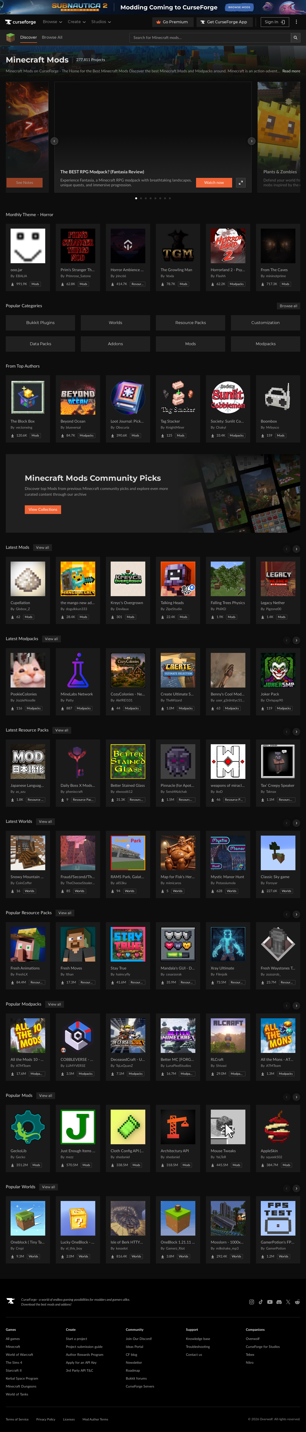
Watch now (214, 183)
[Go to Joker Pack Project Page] (278, 681)
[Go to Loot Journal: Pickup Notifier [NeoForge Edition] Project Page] (128, 409)
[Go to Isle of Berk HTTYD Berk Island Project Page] (128, 1229)
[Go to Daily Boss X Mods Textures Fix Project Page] (78, 773)
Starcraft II (14, 1370)
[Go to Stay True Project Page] (128, 955)
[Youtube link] (270, 1302)
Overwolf (253, 1339)
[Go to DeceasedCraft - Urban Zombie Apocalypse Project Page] (128, 1047)
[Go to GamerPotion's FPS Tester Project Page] (278, 1229)
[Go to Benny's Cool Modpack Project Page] (228, 681)
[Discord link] (279, 1302)
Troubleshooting (198, 1347)
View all (42, 547)
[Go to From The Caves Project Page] (278, 257)
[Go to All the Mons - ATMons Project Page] (278, 1047)
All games (13, 1339)
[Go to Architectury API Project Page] (178, 1138)
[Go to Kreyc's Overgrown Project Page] (128, 590)
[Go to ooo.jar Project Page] (28, 257)
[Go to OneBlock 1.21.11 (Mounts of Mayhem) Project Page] (178, 1229)
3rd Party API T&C (79, 1370)
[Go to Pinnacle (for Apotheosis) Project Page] (178, 773)
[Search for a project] (210, 38)
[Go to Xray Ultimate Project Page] (228, 955)
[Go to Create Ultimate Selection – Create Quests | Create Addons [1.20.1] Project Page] (178, 681)
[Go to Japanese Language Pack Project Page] (28, 773)
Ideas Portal (134, 1347)
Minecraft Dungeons (21, 1386)
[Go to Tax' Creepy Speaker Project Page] (278, 773)
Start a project (76, 1339)
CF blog (131, 1355)
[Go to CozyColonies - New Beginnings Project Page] (128, 681)
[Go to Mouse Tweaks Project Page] (228, 1138)
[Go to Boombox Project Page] (278, 409)
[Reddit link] (297, 1302)
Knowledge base (198, 1339)
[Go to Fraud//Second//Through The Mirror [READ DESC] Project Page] (78, 864)
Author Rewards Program (84, 1355)
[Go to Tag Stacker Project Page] (178, 409)
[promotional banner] (153, 7)
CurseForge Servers (140, 1386)
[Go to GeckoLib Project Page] (28, 1138)
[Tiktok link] (261, 1302)
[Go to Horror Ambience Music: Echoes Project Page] (128, 257)
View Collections (43, 510)
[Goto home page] (21, 22)
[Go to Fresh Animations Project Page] (28, 955)
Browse (53, 21)
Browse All (52, 37)
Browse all (288, 306)
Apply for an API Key (81, 1362)
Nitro (250, 1362)
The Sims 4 (14, 1362)
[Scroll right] (296, 549)
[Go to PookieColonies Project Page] (28, 681)
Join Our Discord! (139, 1339)
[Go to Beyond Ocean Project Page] (78, 409)
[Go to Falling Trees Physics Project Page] (228, 590)
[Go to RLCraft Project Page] (228, 1047)
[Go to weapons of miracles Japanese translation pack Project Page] (228, 773)
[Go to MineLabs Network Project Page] (78, 681)
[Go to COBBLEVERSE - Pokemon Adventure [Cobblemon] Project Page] (78, 1047)
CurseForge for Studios (263, 1347)
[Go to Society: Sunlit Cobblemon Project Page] (228, 409)
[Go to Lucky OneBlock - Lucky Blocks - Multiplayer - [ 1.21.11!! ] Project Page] (78, 1229)
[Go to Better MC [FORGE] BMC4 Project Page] (178, 1047)
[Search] (295, 38)
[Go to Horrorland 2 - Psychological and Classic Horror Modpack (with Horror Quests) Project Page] (228, 257)
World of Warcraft (19, 1355)
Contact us (194, 1355)
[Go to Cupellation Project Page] (28, 590)
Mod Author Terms (95, 1419)
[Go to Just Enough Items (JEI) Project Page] (78, 1138)
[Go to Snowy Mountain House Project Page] (28, 864)
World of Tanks (17, 1394)
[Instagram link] (252, 1302)
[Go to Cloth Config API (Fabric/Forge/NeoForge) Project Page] (128, 1138)
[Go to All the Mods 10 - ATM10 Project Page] (28, 1047)
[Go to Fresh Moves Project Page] (78, 955)
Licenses (69, 1419)
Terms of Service (17, 1419)
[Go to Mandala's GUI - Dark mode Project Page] (178, 955)
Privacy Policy (45, 1419)
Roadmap (133, 1370)
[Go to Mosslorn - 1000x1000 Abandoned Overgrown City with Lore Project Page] (228, 1229)
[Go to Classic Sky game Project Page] (278, 864)
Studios (101, 21)
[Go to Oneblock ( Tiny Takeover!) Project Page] (28, 1229)
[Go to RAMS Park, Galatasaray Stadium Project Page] (128, 864)
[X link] (288, 1302)
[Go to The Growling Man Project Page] (178, 257)
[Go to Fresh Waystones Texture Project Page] (278, 955)
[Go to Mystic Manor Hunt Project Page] (228, 864)
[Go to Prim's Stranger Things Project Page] (78, 257)
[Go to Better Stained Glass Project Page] (128, 773)
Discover (28, 37)
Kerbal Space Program (22, 1378)
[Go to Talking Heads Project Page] (178, 590)
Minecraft (13, 1347)
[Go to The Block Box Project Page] (28, 409)
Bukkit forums (136, 1378)
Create (77, 21)
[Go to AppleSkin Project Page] (278, 1138)
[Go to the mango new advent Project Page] (78, 590)
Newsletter (134, 1362)
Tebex (250, 1355)
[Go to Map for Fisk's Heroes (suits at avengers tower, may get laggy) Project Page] (178, 864)
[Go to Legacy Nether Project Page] (278, 590)
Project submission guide (84, 1347)
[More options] (296, 22)
